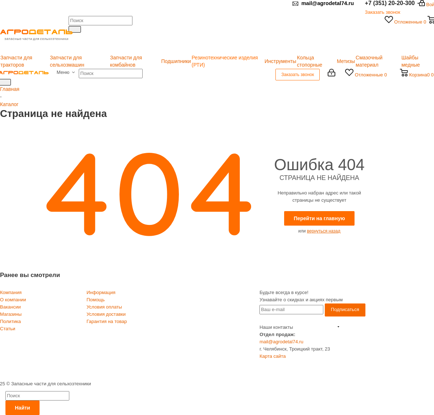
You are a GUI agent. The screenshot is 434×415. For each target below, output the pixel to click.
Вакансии (10, 307)
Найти (22, 408)
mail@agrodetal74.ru (281, 341)
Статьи (7, 328)
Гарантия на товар (106, 321)
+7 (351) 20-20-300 (314, 327)
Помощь (95, 299)
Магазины (11, 314)
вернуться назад (323, 231)
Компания (11, 292)
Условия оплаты (104, 307)
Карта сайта (272, 356)
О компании (13, 299)
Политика (10, 321)
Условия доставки (106, 314)
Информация (100, 292)
